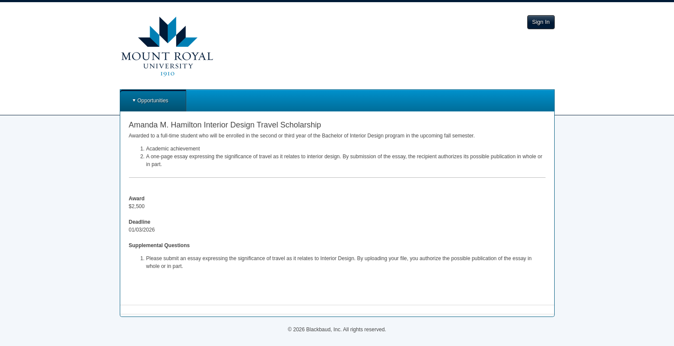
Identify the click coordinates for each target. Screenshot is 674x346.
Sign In (540, 22)
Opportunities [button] (153, 101)
